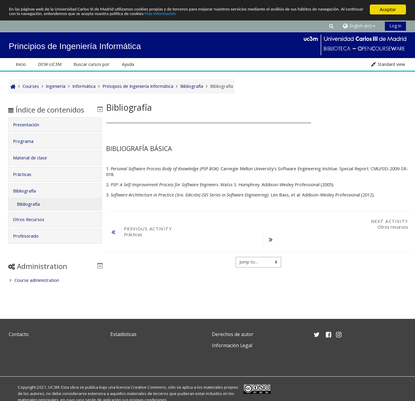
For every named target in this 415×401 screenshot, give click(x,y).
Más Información (232, 15)
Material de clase (34, 158)
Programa (27, 141)
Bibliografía (28, 191)
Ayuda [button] (128, 64)
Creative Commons (148, 387)
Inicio (21, 64)
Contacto (19, 334)
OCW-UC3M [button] (49, 64)
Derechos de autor (232, 334)
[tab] (55, 125)
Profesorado (30, 236)
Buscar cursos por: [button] (92, 64)
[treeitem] (54, 280)
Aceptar (388, 9)
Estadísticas (123, 334)
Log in (395, 26)
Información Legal (232, 345)
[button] (331, 25)
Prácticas (26, 174)
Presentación (30, 125)
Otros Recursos (33, 219)
